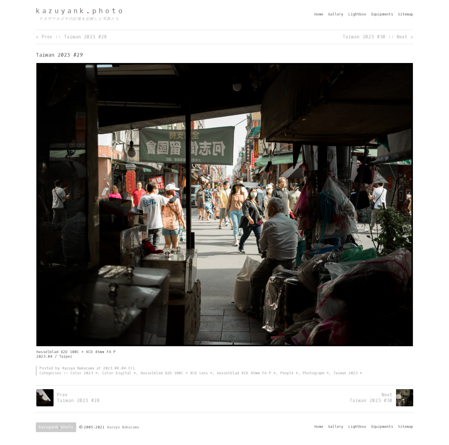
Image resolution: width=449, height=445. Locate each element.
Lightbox (357, 14)
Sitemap (405, 14)
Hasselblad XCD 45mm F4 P (244, 373)
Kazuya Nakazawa (123, 427)
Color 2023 (81, 373)
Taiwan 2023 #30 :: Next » (377, 37)
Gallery (335, 14)
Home (318, 14)
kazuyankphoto (80, 10)
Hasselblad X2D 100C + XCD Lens (174, 373)
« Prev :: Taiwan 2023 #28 (71, 37)
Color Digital (116, 373)
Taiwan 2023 (346, 373)
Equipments (382, 14)
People (287, 373)
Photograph (313, 373)
